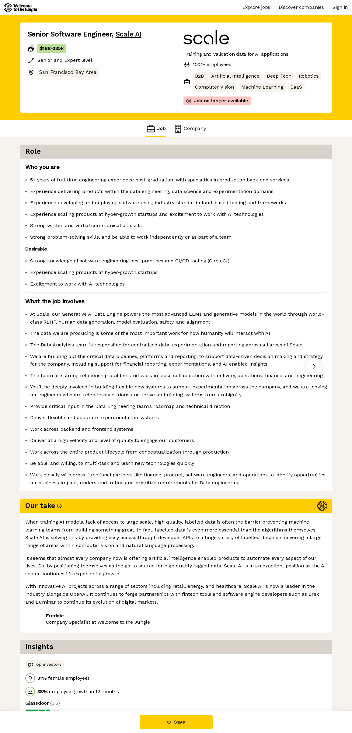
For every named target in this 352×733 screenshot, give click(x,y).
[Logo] (20, 7)
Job (156, 129)
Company (189, 129)
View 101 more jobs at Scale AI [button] (106, 686)
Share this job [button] (44, 686)
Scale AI (128, 34)
